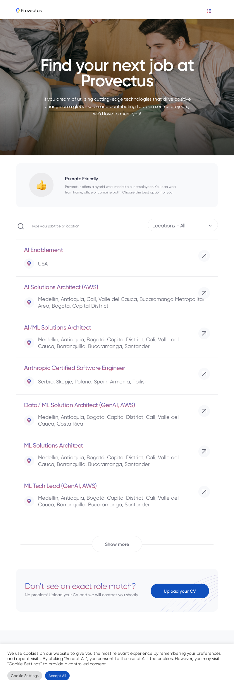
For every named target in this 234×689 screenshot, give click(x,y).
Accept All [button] (57, 675)
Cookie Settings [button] (25, 675)
